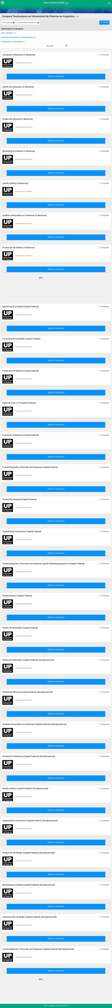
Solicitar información (56, 76)
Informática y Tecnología (12, 42)
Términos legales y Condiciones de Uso (56, 1006)
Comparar (103, 54)
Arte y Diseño (7, 33)
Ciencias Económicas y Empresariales (17, 37)
